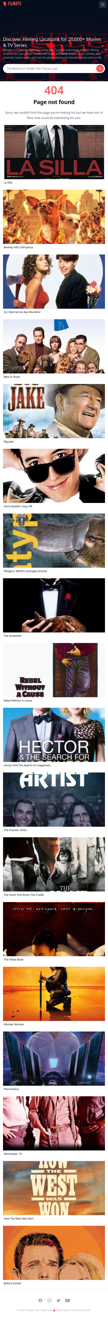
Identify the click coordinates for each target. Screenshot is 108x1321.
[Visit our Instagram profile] (49, 1300)
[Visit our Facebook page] (40, 1300)
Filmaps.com (32, 1310)
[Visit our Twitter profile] (58, 1300)
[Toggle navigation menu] (102, 4)
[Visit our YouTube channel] (67, 1300)
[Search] (49, 68)
